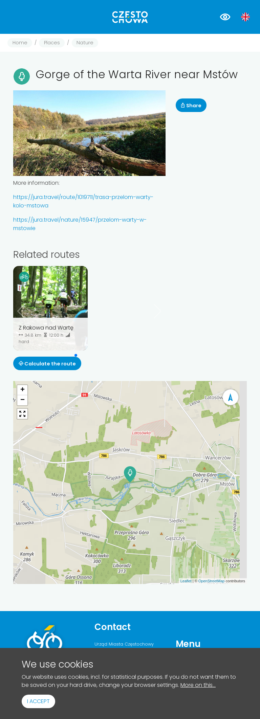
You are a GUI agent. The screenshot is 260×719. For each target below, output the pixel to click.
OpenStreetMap (211, 581)
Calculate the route (47, 363)
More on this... (198, 685)
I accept (38, 701)
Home (20, 42)
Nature (85, 42)
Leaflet (186, 581)
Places (52, 42)
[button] (75, 355)
